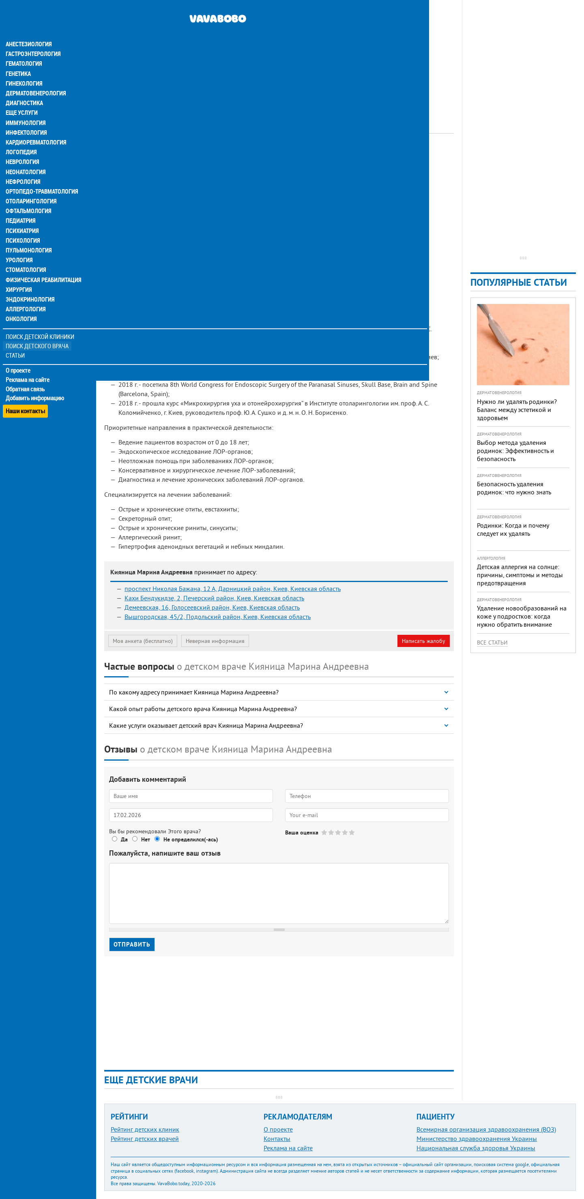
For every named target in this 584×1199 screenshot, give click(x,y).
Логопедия (21, 136)
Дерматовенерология (35, 78)
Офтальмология (28, 195)
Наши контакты (26, 390)
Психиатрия (22, 214)
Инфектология (26, 117)
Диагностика (24, 87)
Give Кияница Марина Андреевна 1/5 (324, 832)
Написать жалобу (423, 641)
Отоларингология (30, 185)
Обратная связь (26, 371)
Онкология (21, 302)
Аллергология (25, 292)
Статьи (16, 338)
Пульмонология (28, 234)
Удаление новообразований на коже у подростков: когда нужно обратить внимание (522, 616)
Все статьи (492, 642)
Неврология (22, 146)
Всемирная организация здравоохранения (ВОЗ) (486, 1129)
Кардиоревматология (35, 126)
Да (124, 839)
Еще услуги (22, 97)
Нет (145, 839)
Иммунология (25, 107)
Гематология (24, 48)
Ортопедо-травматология (41, 175)
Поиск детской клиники (40, 319)
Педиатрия (21, 204)
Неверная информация (215, 641)
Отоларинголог (214, 156)
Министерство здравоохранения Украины (477, 1138)
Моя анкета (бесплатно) (143, 641)
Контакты (277, 1138)
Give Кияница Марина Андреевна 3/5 (338, 832)
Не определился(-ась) (190, 839)
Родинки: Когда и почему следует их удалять (513, 529)
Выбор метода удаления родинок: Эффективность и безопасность (515, 450)
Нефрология (23, 165)
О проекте (18, 352)
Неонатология (25, 156)
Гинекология (24, 68)
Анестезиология (28, 29)
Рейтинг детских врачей (145, 1138)
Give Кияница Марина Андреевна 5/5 (352, 832)
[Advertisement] (279, 57)
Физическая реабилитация (42, 263)
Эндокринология (29, 282)
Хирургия (19, 273)
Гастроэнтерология (32, 39)
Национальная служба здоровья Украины (476, 1148)
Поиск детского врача (37, 328)
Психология (22, 224)
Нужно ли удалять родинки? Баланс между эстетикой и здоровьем (517, 409)
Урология (19, 243)
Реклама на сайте (28, 362)
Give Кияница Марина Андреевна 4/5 (345, 832)
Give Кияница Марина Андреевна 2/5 (331, 832)
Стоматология (25, 253)
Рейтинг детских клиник (145, 1129)
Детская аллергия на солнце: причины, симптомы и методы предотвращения (520, 575)
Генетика (19, 58)
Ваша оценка (301, 832)
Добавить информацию (35, 380)
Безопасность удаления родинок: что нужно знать (514, 488)
